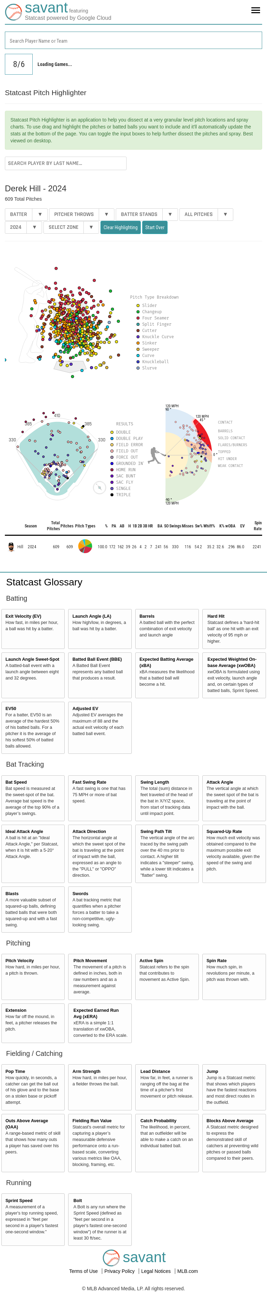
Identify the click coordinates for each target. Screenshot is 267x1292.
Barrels (146, 616)
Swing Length (154, 782)
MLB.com (187, 1271)
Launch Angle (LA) (91, 616)
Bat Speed (16, 782)
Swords (80, 893)
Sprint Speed (19, 1200)
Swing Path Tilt (156, 831)
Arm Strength (86, 1071)
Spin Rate (217, 960)
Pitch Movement (90, 960)
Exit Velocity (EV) (23, 616)
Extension (16, 1010)
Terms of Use (84, 1271)
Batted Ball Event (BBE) (97, 659)
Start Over (154, 227)
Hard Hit (216, 616)
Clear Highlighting (121, 227)
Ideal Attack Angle (24, 831)
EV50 (11, 708)
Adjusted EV (85, 708)
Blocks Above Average (230, 1120)
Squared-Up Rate (224, 831)
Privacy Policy (120, 1271)
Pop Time (15, 1071)
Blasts (12, 893)
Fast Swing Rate (89, 782)
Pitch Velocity (20, 960)
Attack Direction (89, 831)
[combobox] (133, 40)
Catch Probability (158, 1120)
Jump (212, 1071)
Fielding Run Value (92, 1120)
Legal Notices (156, 1271)
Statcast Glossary (44, 582)
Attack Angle (220, 782)
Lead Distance (155, 1071)
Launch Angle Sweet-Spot (32, 659)
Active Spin (151, 960)
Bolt (77, 1200)
